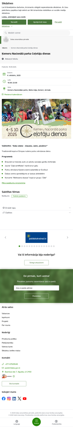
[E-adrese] (7, 376)
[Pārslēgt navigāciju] (36, 422)
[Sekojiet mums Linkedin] (14, 399)
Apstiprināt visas (40, 22)
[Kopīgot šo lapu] (36, 212)
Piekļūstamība (7, 343)
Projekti (5, 321)
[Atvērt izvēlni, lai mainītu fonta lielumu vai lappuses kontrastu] (56, 423)
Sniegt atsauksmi (36, 262)
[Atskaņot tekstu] (11, 58)
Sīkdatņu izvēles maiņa (11, 350)
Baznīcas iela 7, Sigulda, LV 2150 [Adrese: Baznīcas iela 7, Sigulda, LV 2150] (18, 372)
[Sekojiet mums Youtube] (24, 398)
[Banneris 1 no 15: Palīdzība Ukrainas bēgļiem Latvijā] (36, 237)
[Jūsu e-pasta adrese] (36, 287)
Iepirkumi (6, 317)
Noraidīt (14, 22)
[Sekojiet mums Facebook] (3, 398)
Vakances (6, 313)
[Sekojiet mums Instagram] (9, 398)
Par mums (6, 325)
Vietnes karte (7, 347)
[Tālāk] (67, 237)
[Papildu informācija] (14, 376)
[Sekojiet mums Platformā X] (19, 398)
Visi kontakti (14, 383)
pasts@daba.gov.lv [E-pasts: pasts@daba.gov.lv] (12, 368)
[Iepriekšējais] (5, 237)
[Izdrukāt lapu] (36, 208)
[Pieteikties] (36, 296)
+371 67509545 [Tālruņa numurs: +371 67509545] (11, 364)
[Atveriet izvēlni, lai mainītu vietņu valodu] (16, 423)
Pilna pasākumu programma (13, 183)
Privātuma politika (9, 339)
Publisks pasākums (19, 196)
